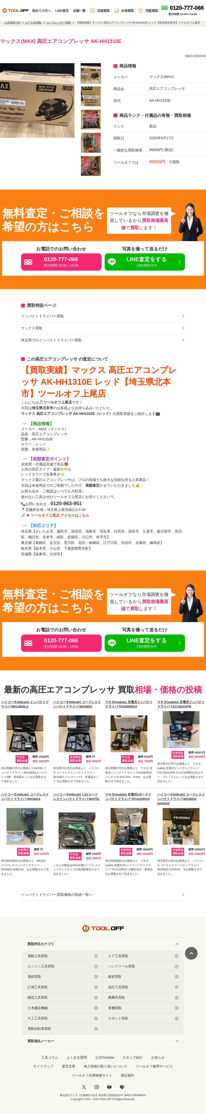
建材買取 (143, 977)
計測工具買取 (63, 987)
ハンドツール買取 (143, 966)
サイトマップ (43, 1066)
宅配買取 (148, 10)
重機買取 (143, 1008)
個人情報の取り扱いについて (105, 1066)
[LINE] (122, 1087)
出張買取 (124, 10)
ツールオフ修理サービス (154, 1066)
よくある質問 (77, 1057)
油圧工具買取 (143, 987)
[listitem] (91, 73)
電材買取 (63, 977)
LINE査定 (62, 10)
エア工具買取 (143, 956)
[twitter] (84, 1087)
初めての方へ (41, 10)
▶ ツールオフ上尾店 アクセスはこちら (57, 515)
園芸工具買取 (63, 997)
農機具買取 (143, 997)
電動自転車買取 (63, 1029)
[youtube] (109, 1087)
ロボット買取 (143, 1018)
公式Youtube (104, 1057)
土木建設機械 (63, 1008)
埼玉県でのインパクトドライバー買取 (51, 340)
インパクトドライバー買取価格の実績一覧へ (56, 895)
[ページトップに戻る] (191, 953)
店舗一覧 (79, 10)
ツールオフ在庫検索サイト (92, 1075)
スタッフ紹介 (133, 1057)
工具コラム (49, 1057)
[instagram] (97, 1087)
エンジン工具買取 (63, 966)
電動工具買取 (63, 956)
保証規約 (127, 1075)
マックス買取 (31, 328)
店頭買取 (100, 10)
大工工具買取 (63, 1018)
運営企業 (68, 1066)
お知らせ (158, 1057)
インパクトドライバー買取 (42, 316)
